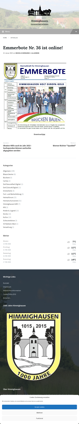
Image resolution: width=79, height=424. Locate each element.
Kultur (5, 217)
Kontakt (6, 283)
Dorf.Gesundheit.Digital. (12, 184)
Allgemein (35, 53)
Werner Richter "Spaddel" (64, 145)
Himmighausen (39, 21)
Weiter (73, 143)
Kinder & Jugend (9, 211)
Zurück (6, 143)
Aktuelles (14, 38)
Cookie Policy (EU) (9, 294)
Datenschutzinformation (12, 290)
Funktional (39, 418)
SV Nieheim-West (9, 224)
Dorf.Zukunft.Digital (10, 187)
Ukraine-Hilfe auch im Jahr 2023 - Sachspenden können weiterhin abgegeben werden (17, 148)
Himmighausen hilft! (10, 204)
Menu (39, 31)
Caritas (5, 181)
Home (5, 38)
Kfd (4, 207)
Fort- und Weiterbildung (12, 194)
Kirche (5, 214)
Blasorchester (8, 174)
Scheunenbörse (9, 220)
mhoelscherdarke (23, 53)
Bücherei (6, 177)
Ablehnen (40, 413)
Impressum (7, 287)
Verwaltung (7, 227)
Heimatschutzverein (10, 201)
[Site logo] (39, 17)
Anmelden (6, 298)
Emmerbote (7, 191)
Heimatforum (8, 197)
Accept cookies (39, 407)
